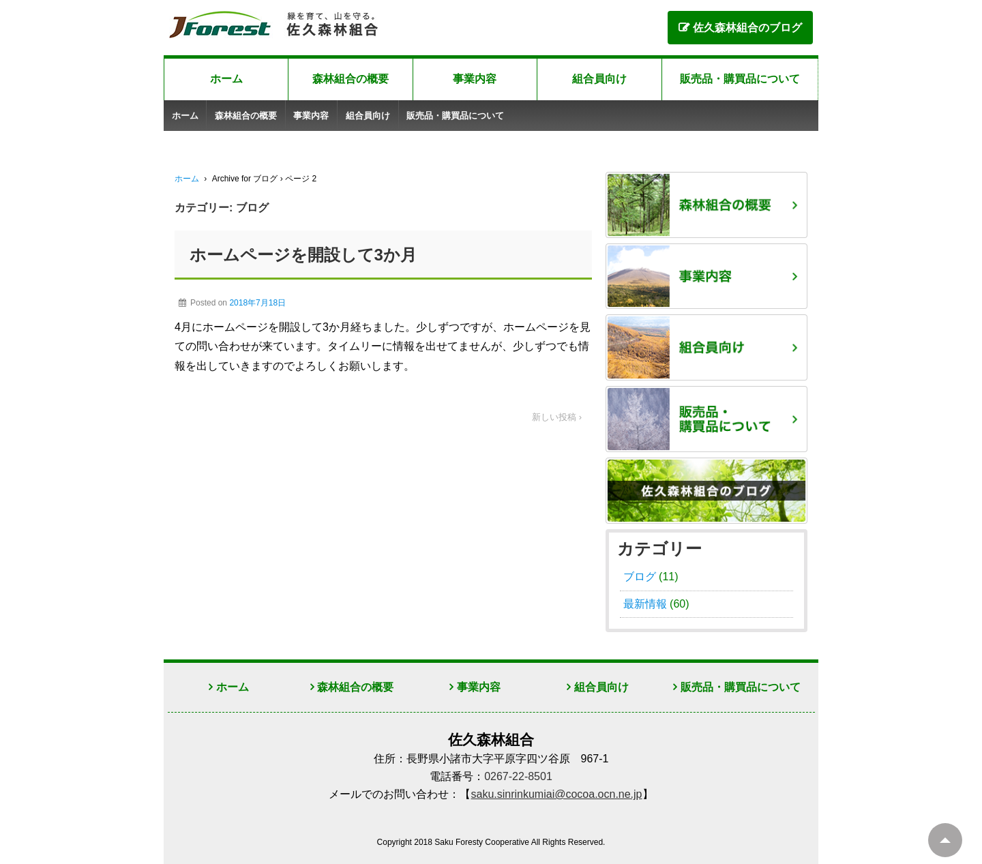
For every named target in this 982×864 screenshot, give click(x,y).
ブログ (639, 576)
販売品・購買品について (740, 79)
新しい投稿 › (557, 417)
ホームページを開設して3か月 (303, 254)
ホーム (226, 79)
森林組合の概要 (350, 79)
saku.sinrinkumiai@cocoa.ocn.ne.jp (556, 794)
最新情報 (645, 604)
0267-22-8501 (518, 776)
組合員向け (599, 79)
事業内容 (474, 79)
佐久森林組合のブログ (747, 27)
